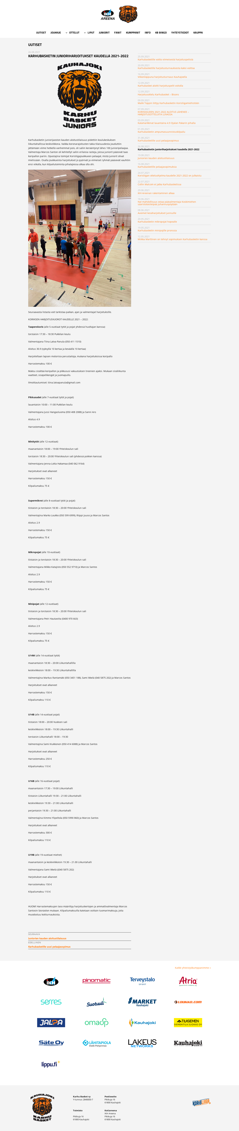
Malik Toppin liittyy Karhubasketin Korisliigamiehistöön (168, 103)
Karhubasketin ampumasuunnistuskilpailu (161, 131)
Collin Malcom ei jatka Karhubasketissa (159, 184)
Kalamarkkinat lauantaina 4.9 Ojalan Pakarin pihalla (167, 123)
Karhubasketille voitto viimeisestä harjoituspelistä (165, 59)
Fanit (117, 32)
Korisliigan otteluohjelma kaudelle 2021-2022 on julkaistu (169, 175)
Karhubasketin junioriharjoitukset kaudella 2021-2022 (168, 149)
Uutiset (41, 32)
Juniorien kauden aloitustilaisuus (156, 158)
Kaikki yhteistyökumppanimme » (193, 967)
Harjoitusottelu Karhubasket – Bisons (158, 94)
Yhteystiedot (180, 32)
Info (148, 32)
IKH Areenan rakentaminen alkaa (156, 193)
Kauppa (198, 32)
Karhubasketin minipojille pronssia (157, 230)
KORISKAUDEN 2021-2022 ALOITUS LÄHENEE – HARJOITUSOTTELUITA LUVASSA (163, 113)
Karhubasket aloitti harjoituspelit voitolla (160, 85)
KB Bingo (161, 32)
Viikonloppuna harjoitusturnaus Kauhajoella (162, 76)
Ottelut (74, 32)
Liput (91, 32)
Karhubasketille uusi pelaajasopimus (158, 140)
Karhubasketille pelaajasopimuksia (157, 166)
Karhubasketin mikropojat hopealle (157, 221)
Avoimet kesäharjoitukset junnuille (157, 213)
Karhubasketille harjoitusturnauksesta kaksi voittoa (166, 68)
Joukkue (56, 32)
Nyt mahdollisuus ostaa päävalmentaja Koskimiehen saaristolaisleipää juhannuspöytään (167, 203)
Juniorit (104, 32)
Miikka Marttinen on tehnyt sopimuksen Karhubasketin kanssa (172, 239)
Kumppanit (133, 32)
